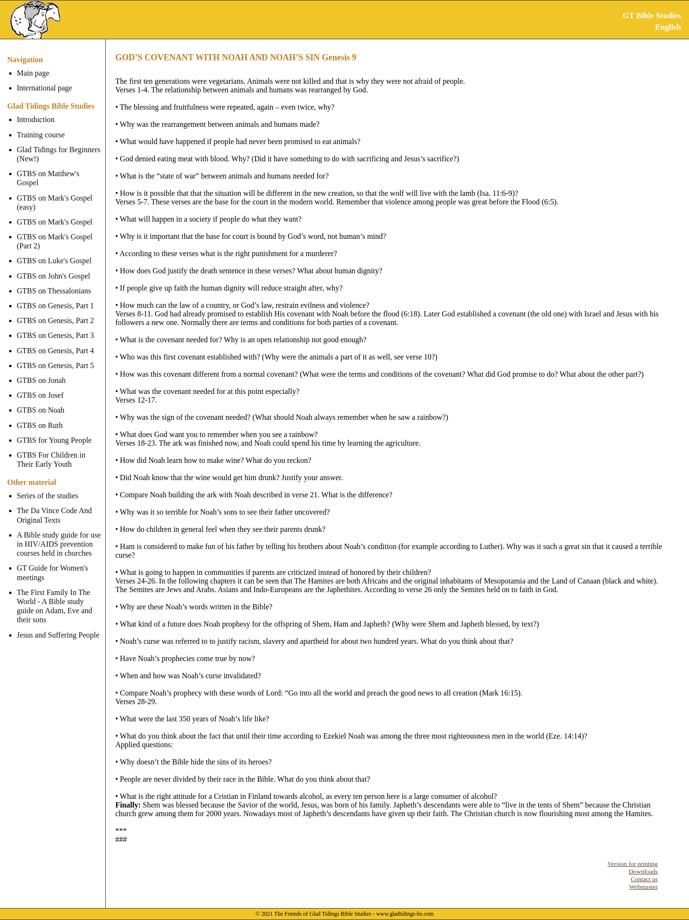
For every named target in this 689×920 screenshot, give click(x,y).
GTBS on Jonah (41, 371)
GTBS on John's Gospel (53, 266)
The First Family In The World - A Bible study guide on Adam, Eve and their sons (60, 597)
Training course (41, 135)
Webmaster (643, 886)
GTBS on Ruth (40, 416)
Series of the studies (47, 486)
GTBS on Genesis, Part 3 (55, 326)
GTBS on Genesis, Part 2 (55, 311)
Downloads (643, 871)
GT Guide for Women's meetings (52, 563)
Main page (33, 73)
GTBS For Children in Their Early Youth (51, 450)
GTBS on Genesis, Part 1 (55, 296)
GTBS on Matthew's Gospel (60, 173)
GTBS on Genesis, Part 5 (55, 356)
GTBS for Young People (54, 431)
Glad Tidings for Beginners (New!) (58, 154)
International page (44, 88)
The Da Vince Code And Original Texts (54, 506)
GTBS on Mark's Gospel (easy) (54, 193)
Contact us (644, 879)
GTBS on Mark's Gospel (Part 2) (54, 232)
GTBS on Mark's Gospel (54, 213)
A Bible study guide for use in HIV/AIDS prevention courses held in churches (59, 535)
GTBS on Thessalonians (54, 282)
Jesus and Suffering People (58, 625)
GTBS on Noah (41, 401)
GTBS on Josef (40, 386)
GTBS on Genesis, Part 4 (55, 341)
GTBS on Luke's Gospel (54, 251)
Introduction (36, 119)
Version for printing (633, 863)
